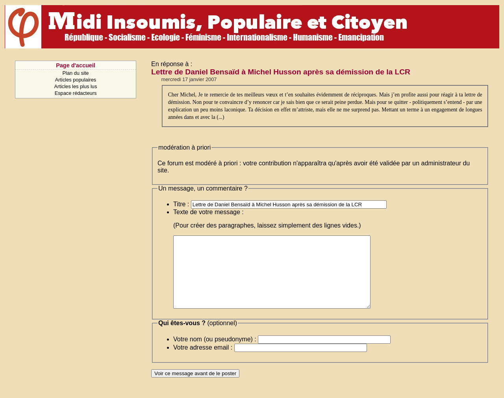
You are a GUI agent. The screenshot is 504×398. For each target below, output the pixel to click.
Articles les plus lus (75, 86)
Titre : (181, 204)
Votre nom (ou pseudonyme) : (214, 353)
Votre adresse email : (202, 361)
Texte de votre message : (208, 212)
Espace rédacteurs (76, 93)
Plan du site (76, 73)
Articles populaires (75, 80)
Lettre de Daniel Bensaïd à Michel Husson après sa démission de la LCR (280, 72)
